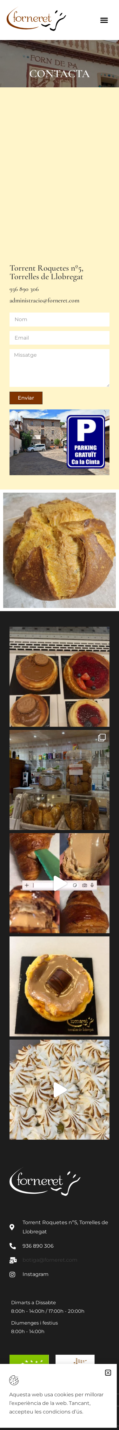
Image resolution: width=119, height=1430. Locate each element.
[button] (108, 1372)
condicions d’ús (62, 1412)
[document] (59, 715)
